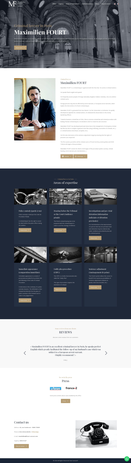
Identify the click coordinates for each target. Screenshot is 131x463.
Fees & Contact (106, 4)
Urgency (61, 4)
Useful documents (87, 4)
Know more (19, 48)
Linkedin (65, 156)
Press (97, 4)
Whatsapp (79, 156)
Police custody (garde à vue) (30, 211)
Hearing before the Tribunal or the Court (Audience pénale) (65, 214)
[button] (25, 353)
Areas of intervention (72, 4)
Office (54, 4)
